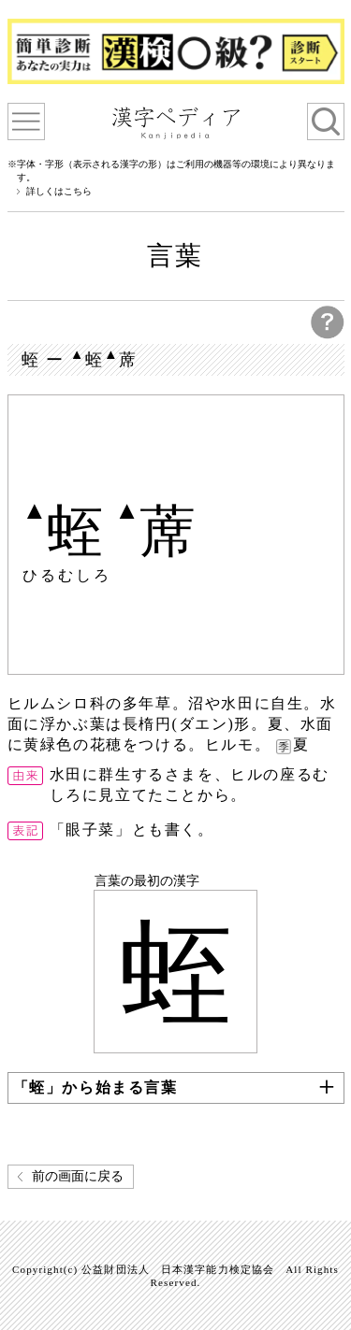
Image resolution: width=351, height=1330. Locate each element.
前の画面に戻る (78, 1176)
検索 (325, 121)
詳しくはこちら (59, 191)
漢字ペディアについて (26, 121)
